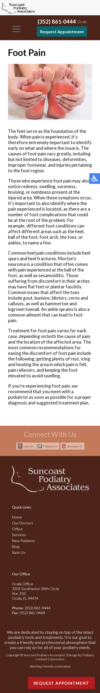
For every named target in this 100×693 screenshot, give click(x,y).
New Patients (23, 540)
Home (17, 517)
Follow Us (50, 446)
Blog (15, 546)
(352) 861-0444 (57, 21)
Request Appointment (62, 31)
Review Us (74, 446)
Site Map (36, 666)
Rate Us (18, 552)
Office (17, 529)
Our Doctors (22, 523)
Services (19, 534)
